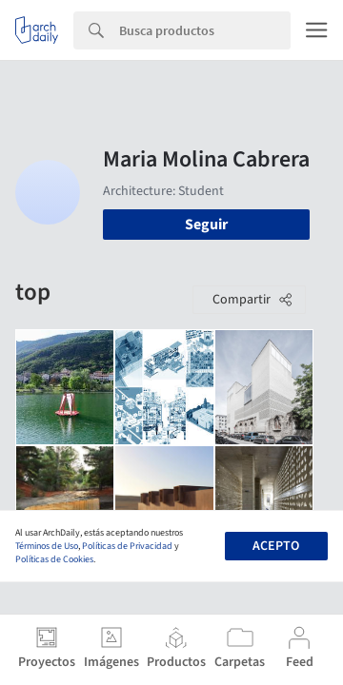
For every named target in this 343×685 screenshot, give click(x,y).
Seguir (206, 224)
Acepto (275, 546)
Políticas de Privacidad (127, 546)
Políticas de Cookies (54, 559)
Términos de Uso (46, 546)
